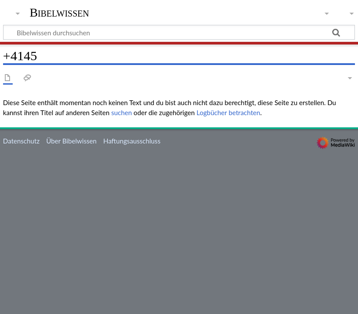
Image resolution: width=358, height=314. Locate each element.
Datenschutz (21, 141)
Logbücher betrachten (228, 112)
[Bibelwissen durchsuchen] (179, 32)
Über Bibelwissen (71, 141)
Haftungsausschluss (131, 141)
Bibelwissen (59, 13)
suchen (121, 112)
